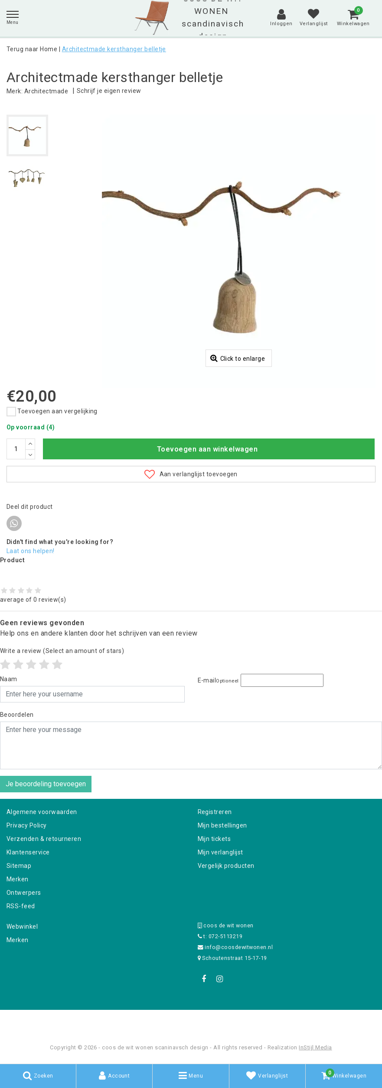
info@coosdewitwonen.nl (235, 947)
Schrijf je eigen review (109, 90)
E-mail (218, 680)
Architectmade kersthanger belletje (114, 49)
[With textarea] (191, 745)
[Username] (92, 694)
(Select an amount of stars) (62, 650)
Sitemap (19, 865)
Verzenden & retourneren (44, 838)
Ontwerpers (24, 892)
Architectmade (46, 91)
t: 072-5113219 (220, 936)
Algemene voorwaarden (42, 811)
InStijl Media (315, 1047)
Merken (18, 879)
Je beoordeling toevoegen (46, 784)
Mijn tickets (214, 838)
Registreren (215, 811)
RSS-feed (21, 906)
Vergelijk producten (226, 865)
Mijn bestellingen (222, 825)
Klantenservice (28, 852)
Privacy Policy (27, 825)
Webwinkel (22, 926)
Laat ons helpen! (31, 550)
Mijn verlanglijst (220, 852)
